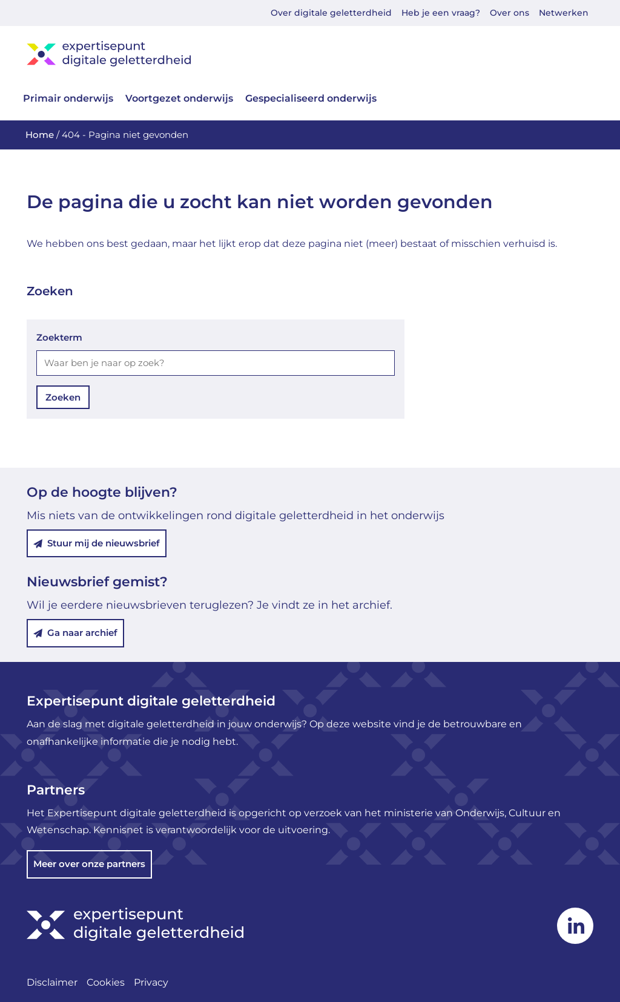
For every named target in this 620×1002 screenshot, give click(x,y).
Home (39, 134)
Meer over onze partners (89, 863)
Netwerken (564, 12)
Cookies (106, 982)
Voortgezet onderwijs (179, 98)
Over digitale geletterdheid (331, 12)
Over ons (509, 12)
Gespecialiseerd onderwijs (311, 98)
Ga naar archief (75, 632)
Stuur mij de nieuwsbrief (96, 543)
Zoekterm (59, 337)
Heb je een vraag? (440, 12)
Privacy (151, 982)
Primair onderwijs (68, 98)
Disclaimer (52, 982)
